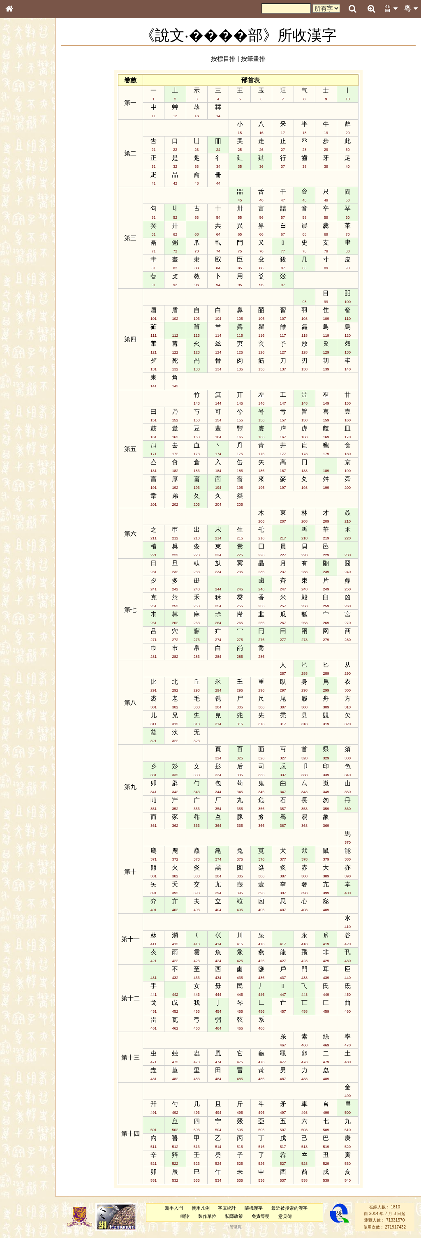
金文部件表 (22, 132)
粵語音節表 (22, 161)
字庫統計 (234, 1208)
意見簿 (292, 1216)
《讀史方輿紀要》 (30, 260)
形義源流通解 (25, 140)
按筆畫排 (261, 58)
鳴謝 (192, 1216)
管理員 (242, 1227)
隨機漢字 (261, 1208)
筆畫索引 (20, 117)
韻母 (28, 216)
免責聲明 (268, 1216)
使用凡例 (208, 1208)
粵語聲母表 (22, 168)
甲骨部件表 (22, 124)
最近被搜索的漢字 (296, 1208)
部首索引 (20, 110)
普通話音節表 (25, 224)
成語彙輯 (20, 268)
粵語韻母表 (22, 176)
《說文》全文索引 (30, 253)
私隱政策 (241, 1216)
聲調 (39, 216)
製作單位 (214, 1216)
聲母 (16, 216)
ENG (36, 90)
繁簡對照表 (22, 275)
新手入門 (181, 1208)
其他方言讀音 (25, 231)
